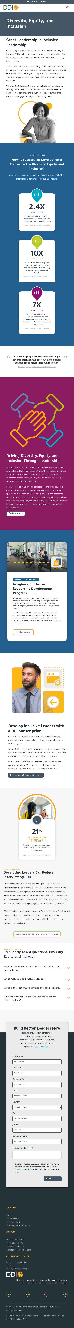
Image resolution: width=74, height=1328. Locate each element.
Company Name (19, 1136)
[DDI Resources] (65, 1294)
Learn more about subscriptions (26, 775)
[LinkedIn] (8, 1294)
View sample (23, 632)
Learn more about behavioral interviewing (37, 934)
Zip (13, 1113)
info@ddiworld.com (15, 1247)
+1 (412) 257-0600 (14, 1243)
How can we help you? (22, 1148)
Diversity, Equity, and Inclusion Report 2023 (37, 367)
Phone (15, 1091)
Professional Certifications (18, 1226)
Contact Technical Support (18, 1250)
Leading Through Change (17, 1269)
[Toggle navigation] (67, 7)
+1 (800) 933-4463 (40, 1047)
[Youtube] (27, 1294)
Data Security (12, 1219)
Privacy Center (13, 1316)
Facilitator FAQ (13, 1222)
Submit (52, 1179)
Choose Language (39, 2)
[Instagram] (46, 1294)
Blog (8, 1266)
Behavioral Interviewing (16, 1262)
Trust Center (50, 1316)
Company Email (19, 1079)
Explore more (16, 513)
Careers (10, 1215)
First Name (17, 1057)
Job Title (16, 1125)
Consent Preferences (31, 1316)
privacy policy (20, 1170)
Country (16, 1102)
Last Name (17, 1068)
